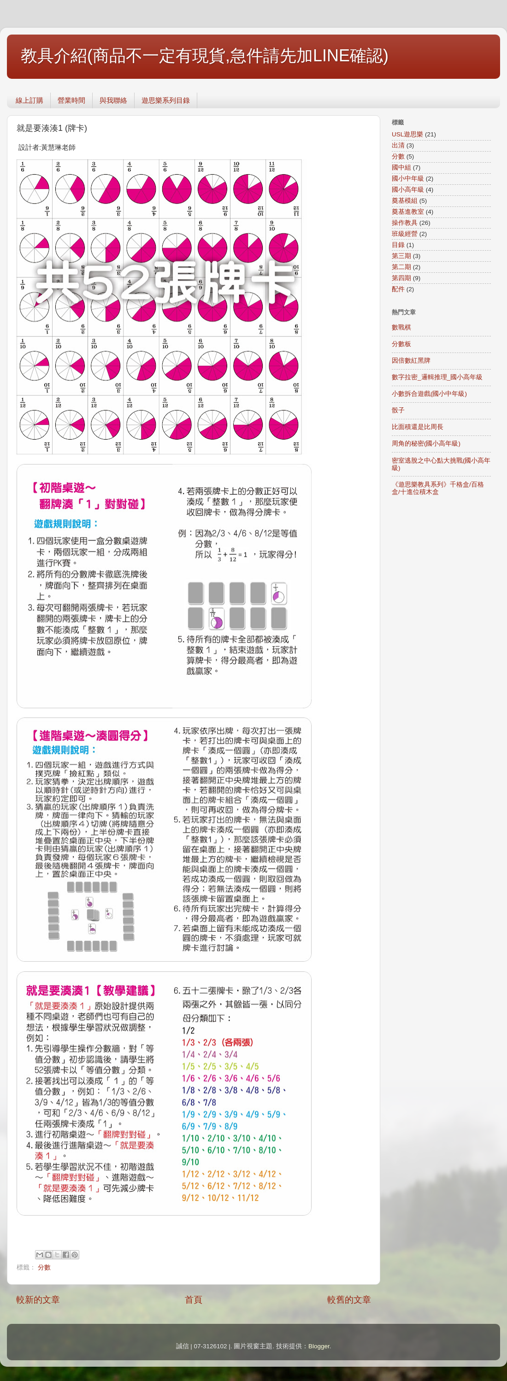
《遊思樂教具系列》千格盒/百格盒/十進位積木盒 (438, 488)
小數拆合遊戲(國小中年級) (429, 393)
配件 (398, 289)
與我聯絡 (113, 100)
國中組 (401, 167)
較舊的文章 (349, 1300)
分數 (44, 1267)
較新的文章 (38, 1300)
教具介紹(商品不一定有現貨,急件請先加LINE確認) (205, 55)
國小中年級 (408, 178)
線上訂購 (29, 100)
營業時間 (71, 100)
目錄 (398, 244)
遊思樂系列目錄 (165, 100)
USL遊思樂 (407, 134)
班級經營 (405, 233)
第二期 (401, 267)
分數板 (401, 344)
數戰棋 (401, 327)
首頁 (193, 1300)
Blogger (319, 1346)
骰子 (398, 410)
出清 (398, 145)
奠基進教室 (408, 211)
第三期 (401, 256)
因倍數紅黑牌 (411, 360)
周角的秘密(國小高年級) (426, 443)
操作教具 (405, 222)
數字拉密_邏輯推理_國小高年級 (437, 377)
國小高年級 (408, 189)
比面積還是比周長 (417, 426)
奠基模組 (405, 200)
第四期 (401, 278)
